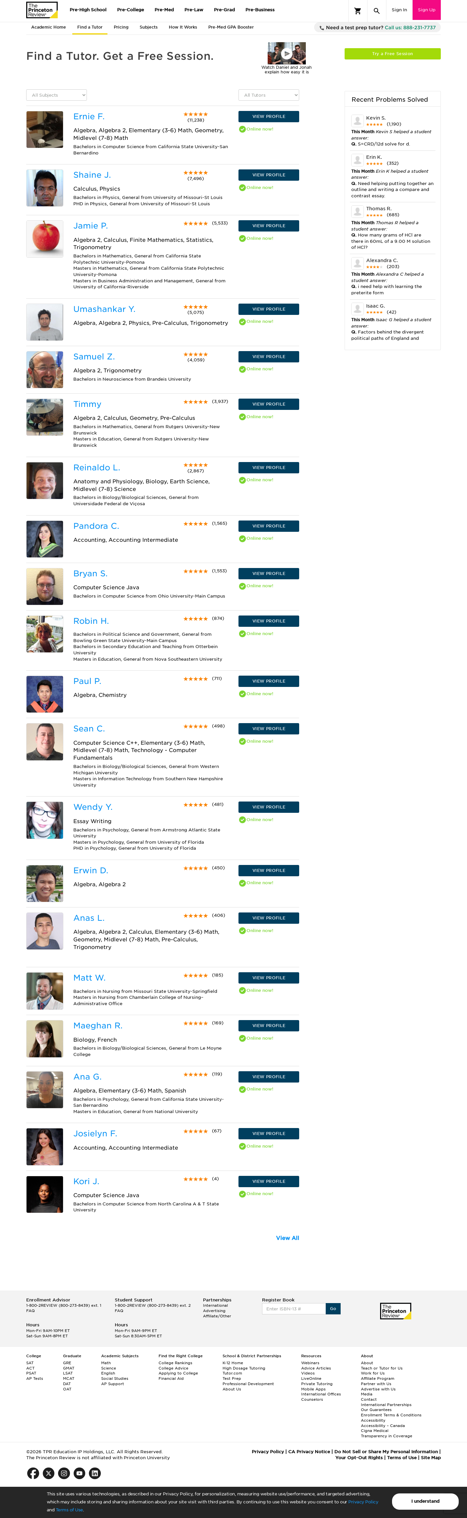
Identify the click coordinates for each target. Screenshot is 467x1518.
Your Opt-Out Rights (359, 1457)
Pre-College (130, 9)
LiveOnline (311, 1378)
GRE (67, 1363)
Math (106, 1363)
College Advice (173, 1368)
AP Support (112, 1383)
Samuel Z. (94, 356)
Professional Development (248, 1383)
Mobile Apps (313, 1389)
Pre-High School (88, 9)
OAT (67, 1389)
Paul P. (87, 681)
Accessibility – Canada (383, 1425)
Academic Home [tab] (48, 27)
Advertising (214, 1310)
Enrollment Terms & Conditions (391, 1415)
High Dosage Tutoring (244, 1368)
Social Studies (114, 1378)
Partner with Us (376, 1383)
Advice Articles (316, 1368)
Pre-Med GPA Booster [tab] (231, 27)
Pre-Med (164, 9)
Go (333, 1308)
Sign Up (426, 9)
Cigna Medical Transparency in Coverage (386, 1433)
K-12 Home (233, 1363)
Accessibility (373, 1420)
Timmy (87, 404)
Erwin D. (90, 870)
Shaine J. (92, 175)
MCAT (68, 1378)
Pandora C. (96, 526)
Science (108, 1368)
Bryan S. (90, 573)
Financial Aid (171, 1378)
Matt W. (89, 978)
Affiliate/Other (217, 1316)
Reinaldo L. (96, 467)
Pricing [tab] (121, 27)
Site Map (431, 1457)
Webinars (310, 1363)
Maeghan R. (97, 1025)
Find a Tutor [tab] (89, 27)
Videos (308, 1373)
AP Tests (34, 1378)
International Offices (321, 1394)
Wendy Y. (92, 807)
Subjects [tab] (149, 27)
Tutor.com (232, 1373)
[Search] (376, 11)
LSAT (68, 1373)
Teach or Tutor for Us (382, 1368)
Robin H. (91, 621)
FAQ (30, 1310)
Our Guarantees (376, 1409)
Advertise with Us (378, 1389)
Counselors (312, 1399)
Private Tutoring (317, 1383)
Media (366, 1394)
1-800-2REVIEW (63, 1305)
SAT (29, 1363)
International (215, 1305)
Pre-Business (260, 9)
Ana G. (87, 1077)
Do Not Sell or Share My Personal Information (386, 1451)
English (108, 1373)
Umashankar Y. (104, 309)
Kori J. (86, 1181)
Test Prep (232, 1378)
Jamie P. (90, 226)
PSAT (31, 1373)
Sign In (399, 9)
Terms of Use (69, 1509)
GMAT (68, 1368)
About (367, 1363)
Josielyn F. (95, 1133)
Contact (369, 1399)
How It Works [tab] (183, 27)
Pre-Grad (224, 9)
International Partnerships (386, 1404)
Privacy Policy (363, 1501)
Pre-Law (193, 9)
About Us (232, 1389)
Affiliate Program (377, 1378)
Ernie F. (88, 116)
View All (287, 1238)
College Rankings (175, 1363)
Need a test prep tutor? (377, 28)
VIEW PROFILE (269, 116)
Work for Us (373, 1373)
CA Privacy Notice (309, 1451)
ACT (30, 1368)
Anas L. (88, 918)
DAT (67, 1383)
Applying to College (178, 1373)
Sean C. (89, 728)
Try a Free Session (392, 53)
